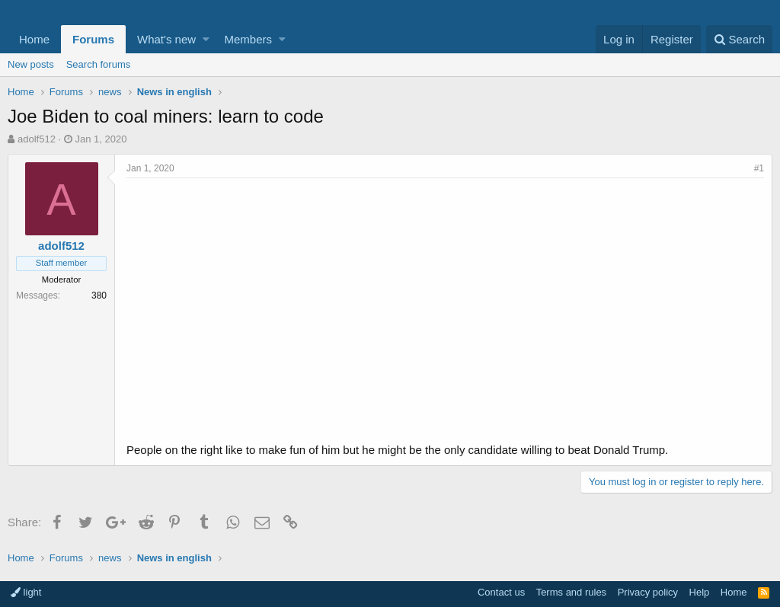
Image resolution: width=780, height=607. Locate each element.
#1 (759, 168)
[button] (206, 39)
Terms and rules (571, 592)
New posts (31, 64)
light (26, 592)
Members (249, 39)
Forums (93, 39)
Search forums (98, 64)
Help (699, 592)
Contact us (501, 592)
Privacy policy (648, 592)
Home (34, 39)
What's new (166, 39)
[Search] (739, 39)
